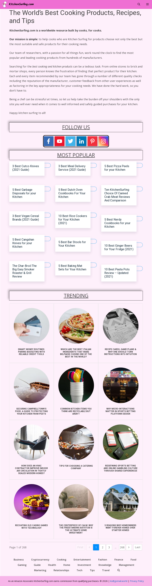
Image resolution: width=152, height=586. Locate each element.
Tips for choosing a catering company (76, 467)
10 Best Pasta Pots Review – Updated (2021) (117, 273)
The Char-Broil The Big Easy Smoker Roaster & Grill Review (24, 271)
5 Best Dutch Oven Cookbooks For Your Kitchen (72, 193)
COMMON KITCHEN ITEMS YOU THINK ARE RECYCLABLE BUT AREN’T (76, 411)
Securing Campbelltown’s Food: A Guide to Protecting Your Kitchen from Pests (31, 411)
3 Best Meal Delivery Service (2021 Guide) (72, 168)
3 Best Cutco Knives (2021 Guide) (25, 168)
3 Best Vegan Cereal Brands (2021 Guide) (25, 218)
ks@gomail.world (118, 580)
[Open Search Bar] (138, 4)
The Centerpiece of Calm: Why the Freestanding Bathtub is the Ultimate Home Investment (76, 529)
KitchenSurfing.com (21, 4)
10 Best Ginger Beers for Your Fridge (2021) (118, 247)
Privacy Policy (137, 580)
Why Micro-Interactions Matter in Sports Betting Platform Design (121, 411)
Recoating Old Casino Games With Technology (31, 526)
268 (122, 547)
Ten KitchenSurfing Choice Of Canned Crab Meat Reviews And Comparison (117, 195)
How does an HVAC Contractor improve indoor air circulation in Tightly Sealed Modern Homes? (31, 469)
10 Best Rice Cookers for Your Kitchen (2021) (72, 219)
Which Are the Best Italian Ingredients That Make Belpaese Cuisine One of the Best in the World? (76, 353)
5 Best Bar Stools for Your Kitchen (72, 244)
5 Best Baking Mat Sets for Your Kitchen (72, 268)
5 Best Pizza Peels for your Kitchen (116, 168)
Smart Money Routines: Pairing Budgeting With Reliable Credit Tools (31, 352)
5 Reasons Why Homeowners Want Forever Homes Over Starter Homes (120, 528)
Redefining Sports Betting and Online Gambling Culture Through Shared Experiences (120, 468)
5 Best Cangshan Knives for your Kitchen (23, 243)
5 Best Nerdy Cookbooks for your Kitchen (117, 223)
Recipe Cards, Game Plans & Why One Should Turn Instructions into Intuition (120, 352)
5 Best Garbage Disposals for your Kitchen (24, 193)
